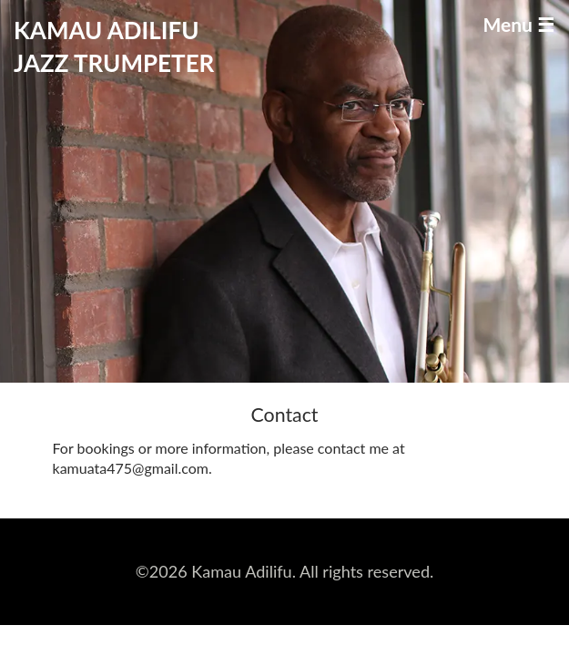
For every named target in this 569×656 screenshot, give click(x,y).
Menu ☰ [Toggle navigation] (518, 24)
